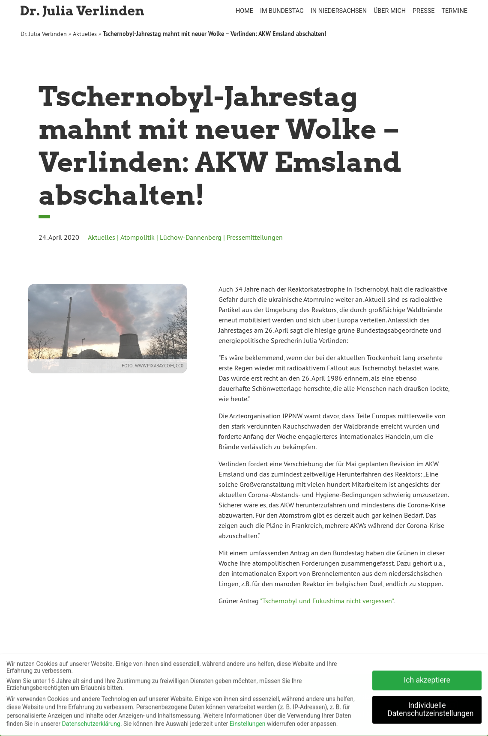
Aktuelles (85, 34)
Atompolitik (137, 237)
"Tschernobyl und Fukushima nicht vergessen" (326, 600)
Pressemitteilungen (255, 237)
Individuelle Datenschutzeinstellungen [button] (430, 706)
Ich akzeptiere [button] (427, 677)
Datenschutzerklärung (91, 721)
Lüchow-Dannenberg (191, 237)
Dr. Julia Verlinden (44, 34)
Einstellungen (248, 721)
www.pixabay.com (148, 366)
